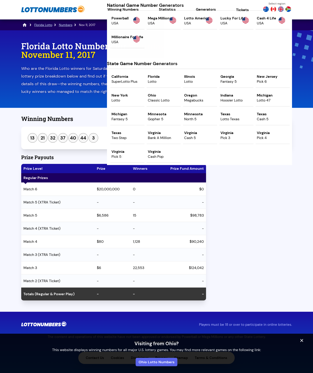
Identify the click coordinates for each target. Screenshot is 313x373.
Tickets (242, 9)
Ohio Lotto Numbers (156, 362)
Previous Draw (231, 157)
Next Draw (273, 157)
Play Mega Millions (252, 80)
